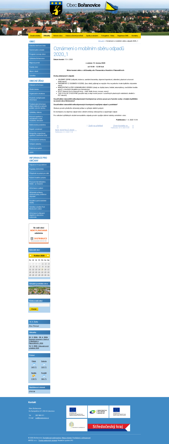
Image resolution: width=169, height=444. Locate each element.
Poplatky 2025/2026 (36, 169)
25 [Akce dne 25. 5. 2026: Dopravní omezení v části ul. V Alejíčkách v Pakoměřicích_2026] (30, 275)
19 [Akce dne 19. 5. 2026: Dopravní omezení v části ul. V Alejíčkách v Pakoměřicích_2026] (33, 272)
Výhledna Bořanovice (37, 58)
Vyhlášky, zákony (35, 112)
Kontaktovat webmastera (52, 438)
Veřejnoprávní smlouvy (37, 140)
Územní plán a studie (36, 50)
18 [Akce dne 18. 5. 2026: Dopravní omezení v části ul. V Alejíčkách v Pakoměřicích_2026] (30, 272)
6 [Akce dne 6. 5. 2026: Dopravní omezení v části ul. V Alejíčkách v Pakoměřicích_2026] (36, 266)
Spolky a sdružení (92, 36)
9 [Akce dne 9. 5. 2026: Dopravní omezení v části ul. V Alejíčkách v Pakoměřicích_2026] (45, 266)
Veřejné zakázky (35, 144)
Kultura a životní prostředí (74, 36)
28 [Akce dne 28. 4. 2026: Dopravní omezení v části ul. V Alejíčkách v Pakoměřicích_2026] (33, 264)
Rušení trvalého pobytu (37, 178)
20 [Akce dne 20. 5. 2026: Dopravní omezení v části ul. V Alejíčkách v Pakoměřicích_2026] (36, 272)
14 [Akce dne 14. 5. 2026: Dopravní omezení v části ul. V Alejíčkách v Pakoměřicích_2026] (39, 269)
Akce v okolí (33, 71)
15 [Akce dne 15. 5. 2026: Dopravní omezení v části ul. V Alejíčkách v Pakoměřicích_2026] (42, 269)
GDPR (31, 152)
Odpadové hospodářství (38, 165)
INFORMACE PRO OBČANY (38, 159)
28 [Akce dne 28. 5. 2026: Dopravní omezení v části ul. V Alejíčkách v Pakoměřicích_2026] (39, 275)
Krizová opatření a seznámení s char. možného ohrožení (36, 119)
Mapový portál (34, 63)
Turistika (32, 76)
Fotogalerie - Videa (107, 36)
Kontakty (135, 36)
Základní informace (36, 85)
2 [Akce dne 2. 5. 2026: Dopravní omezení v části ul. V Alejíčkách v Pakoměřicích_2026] (45, 264)
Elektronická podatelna (37, 125)
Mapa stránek (67, 438)
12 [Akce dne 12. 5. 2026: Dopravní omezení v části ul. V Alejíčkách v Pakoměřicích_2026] (33, 269)
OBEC (32, 41)
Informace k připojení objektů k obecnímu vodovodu (37, 215)
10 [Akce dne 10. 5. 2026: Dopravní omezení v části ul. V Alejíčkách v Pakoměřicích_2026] (48, 266)
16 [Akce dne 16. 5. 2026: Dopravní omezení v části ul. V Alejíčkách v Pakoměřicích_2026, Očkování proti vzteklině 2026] (45, 269)
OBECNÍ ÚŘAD (36, 80)
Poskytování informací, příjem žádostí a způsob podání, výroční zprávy (38, 106)
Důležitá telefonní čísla (37, 46)
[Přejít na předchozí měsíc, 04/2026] (30, 255)
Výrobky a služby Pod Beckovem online (37, 208)
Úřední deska (34, 89)
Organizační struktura (37, 94)
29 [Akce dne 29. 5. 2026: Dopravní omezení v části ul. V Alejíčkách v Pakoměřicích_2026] (42, 275)
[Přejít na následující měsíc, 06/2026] (48, 255)
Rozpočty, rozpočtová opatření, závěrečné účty (38, 134)
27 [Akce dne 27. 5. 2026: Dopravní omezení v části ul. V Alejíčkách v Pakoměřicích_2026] (36, 275)
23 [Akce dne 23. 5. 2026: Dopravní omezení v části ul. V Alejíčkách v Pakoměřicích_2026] (45, 272)
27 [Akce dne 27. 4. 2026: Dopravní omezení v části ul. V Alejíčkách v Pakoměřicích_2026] (30, 264)
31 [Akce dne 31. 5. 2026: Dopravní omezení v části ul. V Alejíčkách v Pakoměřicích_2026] (48, 275)
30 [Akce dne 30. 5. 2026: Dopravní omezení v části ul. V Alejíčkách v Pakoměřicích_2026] (45, 275)
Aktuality (47, 36)
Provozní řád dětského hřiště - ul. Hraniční (37, 183)
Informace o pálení (36, 188)
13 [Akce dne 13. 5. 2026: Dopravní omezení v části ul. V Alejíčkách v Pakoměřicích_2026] (36, 269)
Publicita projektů (35, 148)
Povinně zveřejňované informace (37, 99)
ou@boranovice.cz (42, 418)
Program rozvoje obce (37, 54)
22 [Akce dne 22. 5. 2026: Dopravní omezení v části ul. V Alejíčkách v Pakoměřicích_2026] (42, 272)
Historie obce (57, 36)
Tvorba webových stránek (47, 440)
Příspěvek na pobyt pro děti (39, 173)
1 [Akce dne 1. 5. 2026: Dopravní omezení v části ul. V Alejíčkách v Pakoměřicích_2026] (42, 264)
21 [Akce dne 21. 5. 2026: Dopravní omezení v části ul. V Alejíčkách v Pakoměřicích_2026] (39, 272)
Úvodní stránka (35, 36)
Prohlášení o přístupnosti (81, 438)
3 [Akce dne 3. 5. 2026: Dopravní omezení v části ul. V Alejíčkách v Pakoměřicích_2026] (48, 264)
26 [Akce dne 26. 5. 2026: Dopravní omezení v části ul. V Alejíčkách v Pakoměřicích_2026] (33, 275)
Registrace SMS (123, 36)
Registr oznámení (35, 129)
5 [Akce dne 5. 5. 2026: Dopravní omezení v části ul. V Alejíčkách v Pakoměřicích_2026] (33, 266)
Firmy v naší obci (35, 301)
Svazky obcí (33, 67)
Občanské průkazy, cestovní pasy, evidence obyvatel (37, 194)
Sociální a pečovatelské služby (37, 202)
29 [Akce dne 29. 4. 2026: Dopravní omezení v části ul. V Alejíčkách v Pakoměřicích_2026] (36, 264)
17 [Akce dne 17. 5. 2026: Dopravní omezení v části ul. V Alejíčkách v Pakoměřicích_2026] (48, 269)
